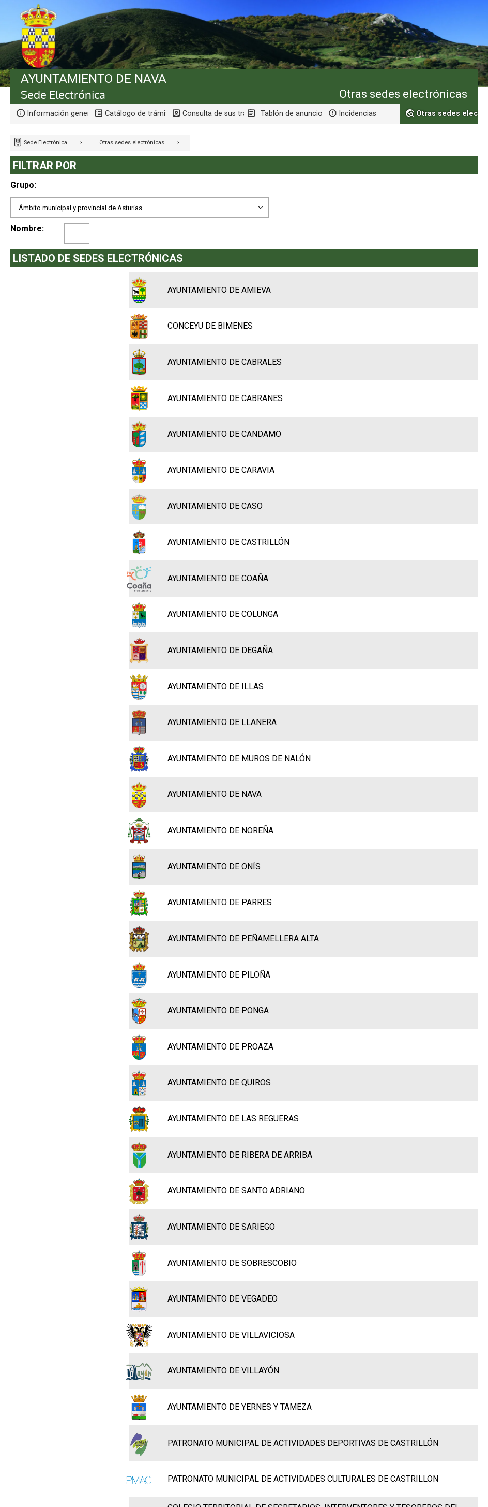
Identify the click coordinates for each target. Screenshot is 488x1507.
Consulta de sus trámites (213, 113)
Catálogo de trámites (135, 113)
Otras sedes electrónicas (131, 142)
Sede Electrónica (44, 142)
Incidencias (357, 113)
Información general (57, 113)
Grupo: (23, 184)
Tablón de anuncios (291, 113)
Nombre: (27, 228)
